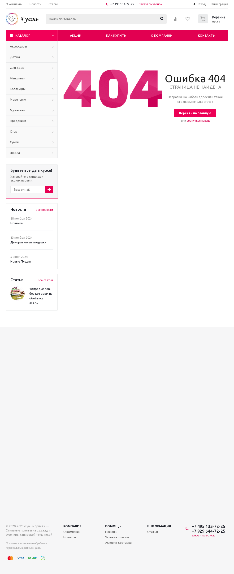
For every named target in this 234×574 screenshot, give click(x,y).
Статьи (152, 531)
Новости (69, 537)
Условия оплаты (117, 537)
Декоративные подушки (28, 242)
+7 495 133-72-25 (122, 4)
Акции (75, 35)
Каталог (22, 35)
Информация (159, 526)
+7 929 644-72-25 (208, 531)
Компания (72, 526)
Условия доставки (118, 542)
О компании (162, 35)
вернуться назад (198, 120)
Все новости (44, 209)
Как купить (116, 35)
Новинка (16, 223)
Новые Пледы (20, 261)
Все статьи (45, 280)
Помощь (113, 526)
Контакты (207, 35)
